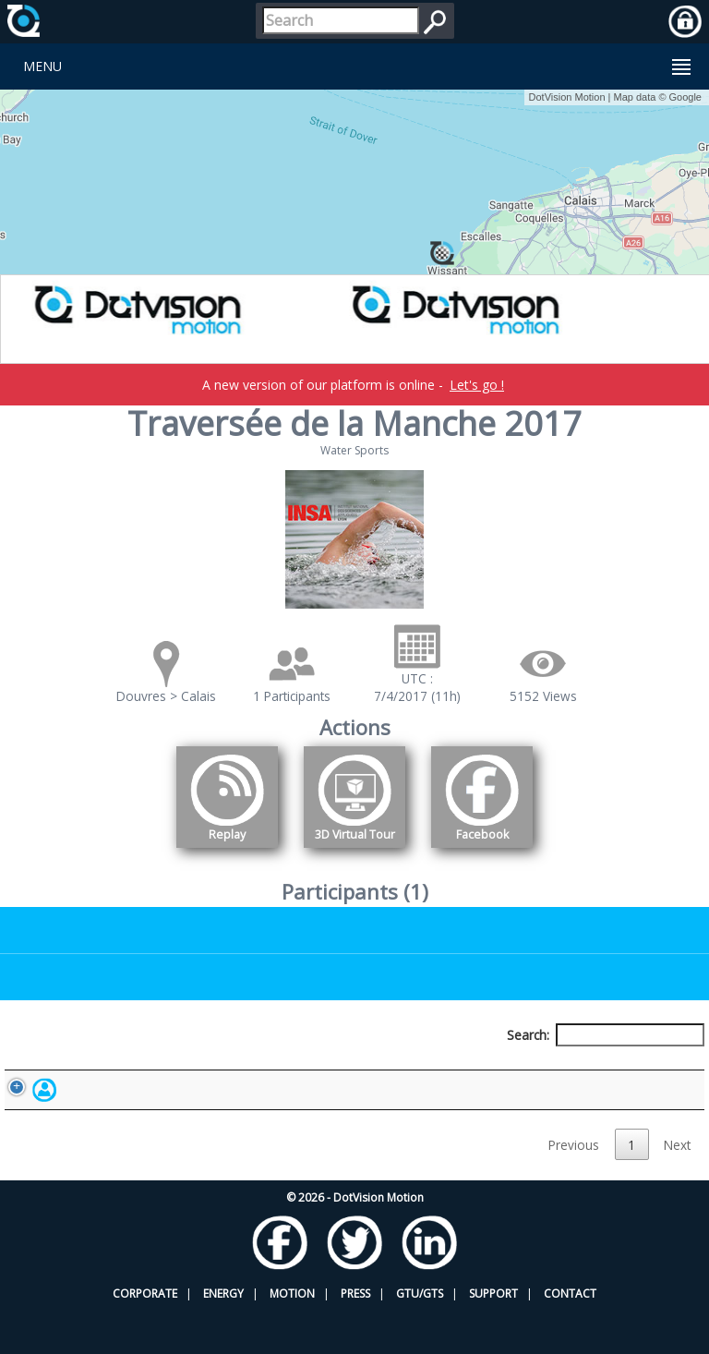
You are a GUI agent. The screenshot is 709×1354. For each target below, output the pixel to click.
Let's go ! (477, 384)
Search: (605, 1034)
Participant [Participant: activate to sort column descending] (116, 1069)
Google (685, 97)
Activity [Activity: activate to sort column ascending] (546, 1069)
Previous (573, 1187)
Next (677, 1187)
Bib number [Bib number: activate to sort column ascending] (261, 1069)
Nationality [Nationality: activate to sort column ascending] (412, 1069)
